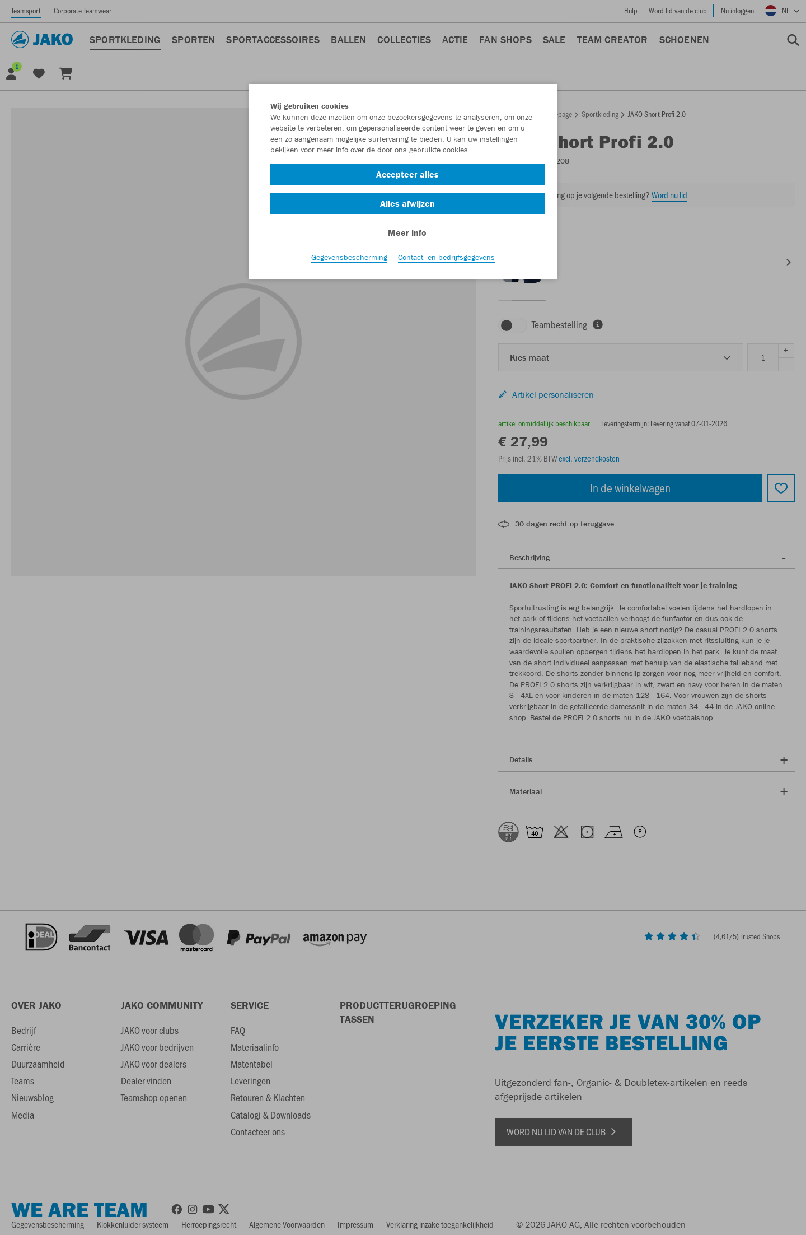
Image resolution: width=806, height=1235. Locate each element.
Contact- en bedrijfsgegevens (446, 258)
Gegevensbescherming (349, 258)
